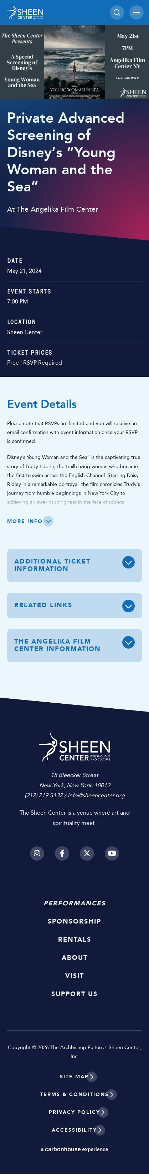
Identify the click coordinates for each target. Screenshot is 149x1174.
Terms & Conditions (74, 1094)
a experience (74, 1149)
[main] (74, 356)
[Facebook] (62, 853)
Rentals (74, 939)
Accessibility (74, 1130)
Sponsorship (74, 921)
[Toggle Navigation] (136, 12)
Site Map (74, 1077)
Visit (74, 976)
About (75, 958)
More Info (25, 521)
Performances (74, 903)
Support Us (74, 994)
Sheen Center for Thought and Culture (57, 12)
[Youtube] (112, 853)
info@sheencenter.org (96, 795)
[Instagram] (37, 853)
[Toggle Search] (117, 12)
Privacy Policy (74, 1112)
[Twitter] (87, 853)
